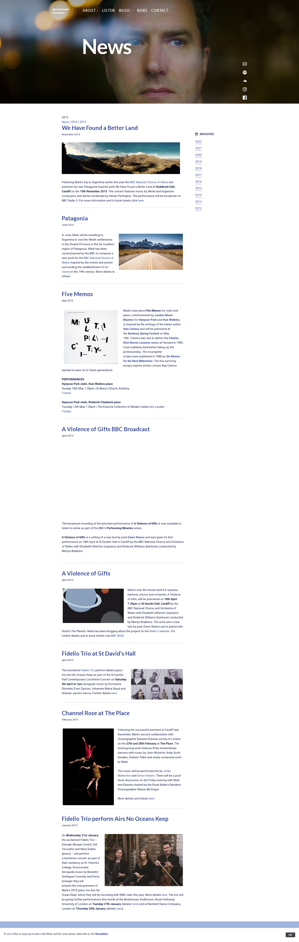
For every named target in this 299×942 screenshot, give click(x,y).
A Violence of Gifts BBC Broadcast (106, 428)
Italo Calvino (131, 329)
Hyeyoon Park (148, 320)
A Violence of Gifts (86, 573)
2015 (198, 188)
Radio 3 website (159, 631)
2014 (83, 122)
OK (290, 934)
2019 (198, 161)
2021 (198, 148)
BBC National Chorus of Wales (149, 182)
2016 (74, 122)
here (141, 200)
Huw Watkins (171, 320)
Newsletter (101, 933)
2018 (198, 168)
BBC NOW (117, 635)
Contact (159, 10)
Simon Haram (145, 775)
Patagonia (75, 218)
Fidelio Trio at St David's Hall (99, 653)
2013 (198, 201)
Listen (108, 10)
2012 (198, 208)
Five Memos (77, 293)
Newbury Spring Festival (143, 333)
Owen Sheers (136, 537)
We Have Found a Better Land (100, 127)
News (142, 10)
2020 (198, 155)
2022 (198, 141)
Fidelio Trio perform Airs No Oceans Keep (115, 818)
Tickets (66, 393)
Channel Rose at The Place (96, 712)
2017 (198, 175)
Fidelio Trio (88, 670)
